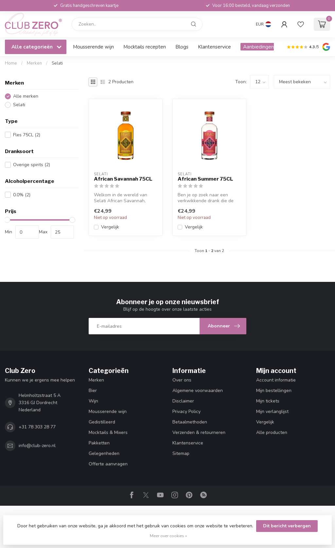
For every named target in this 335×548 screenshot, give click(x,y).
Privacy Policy (186, 411)
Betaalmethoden (189, 422)
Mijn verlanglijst (272, 411)
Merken (34, 63)
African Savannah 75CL (123, 179)
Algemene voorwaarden (197, 390)
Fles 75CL (26, 134)
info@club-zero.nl (37, 445)
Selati (57, 63)
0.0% (21, 194)
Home (11, 63)
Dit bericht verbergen (287, 526)
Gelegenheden (104, 453)
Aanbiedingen (258, 46)
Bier (93, 390)
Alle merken (25, 96)
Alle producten (271, 432)
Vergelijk (110, 227)
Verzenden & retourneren (198, 432)
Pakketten (99, 443)
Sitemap (180, 453)
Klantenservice (214, 46)
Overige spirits (31, 164)
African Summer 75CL (205, 179)
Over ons (181, 380)
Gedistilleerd (102, 422)
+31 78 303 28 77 (37, 427)
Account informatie (276, 380)
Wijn (93, 401)
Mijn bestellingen (273, 390)
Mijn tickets (267, 401)
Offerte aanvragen (108, 464)
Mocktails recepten (144, 46)
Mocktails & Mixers (108, 432)
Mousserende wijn (93, 46)
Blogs (181, 46)
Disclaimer (183, 401)
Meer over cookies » (168, 535)
